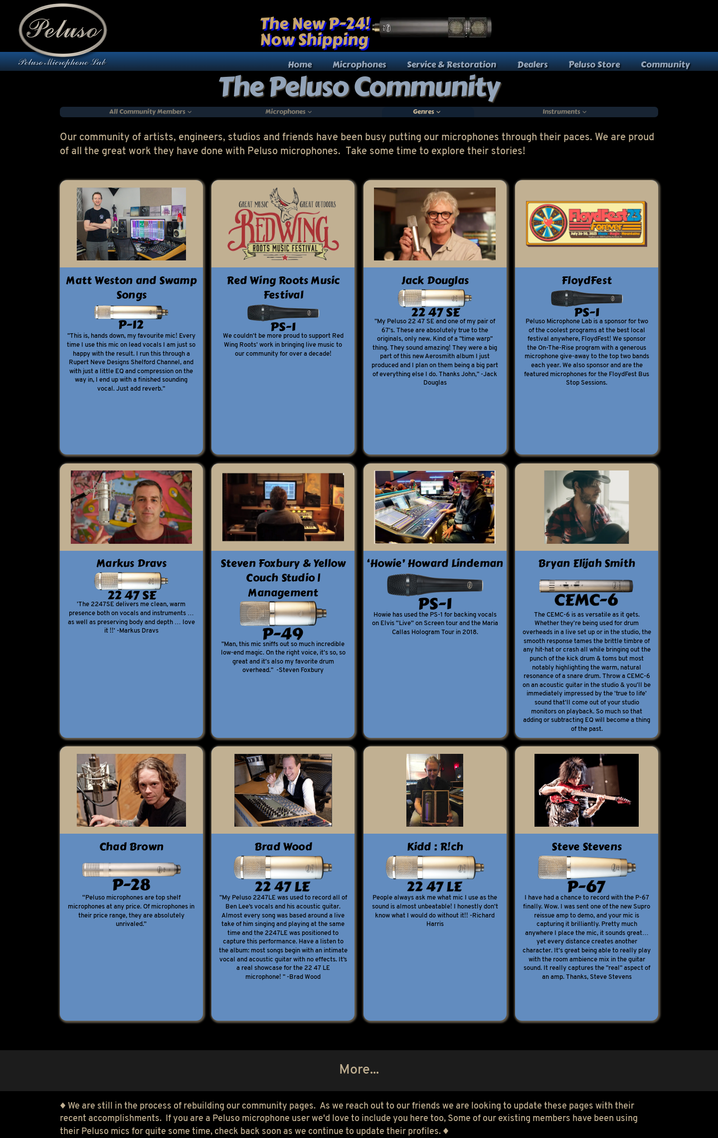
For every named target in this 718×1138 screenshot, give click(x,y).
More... (359, 1070)
